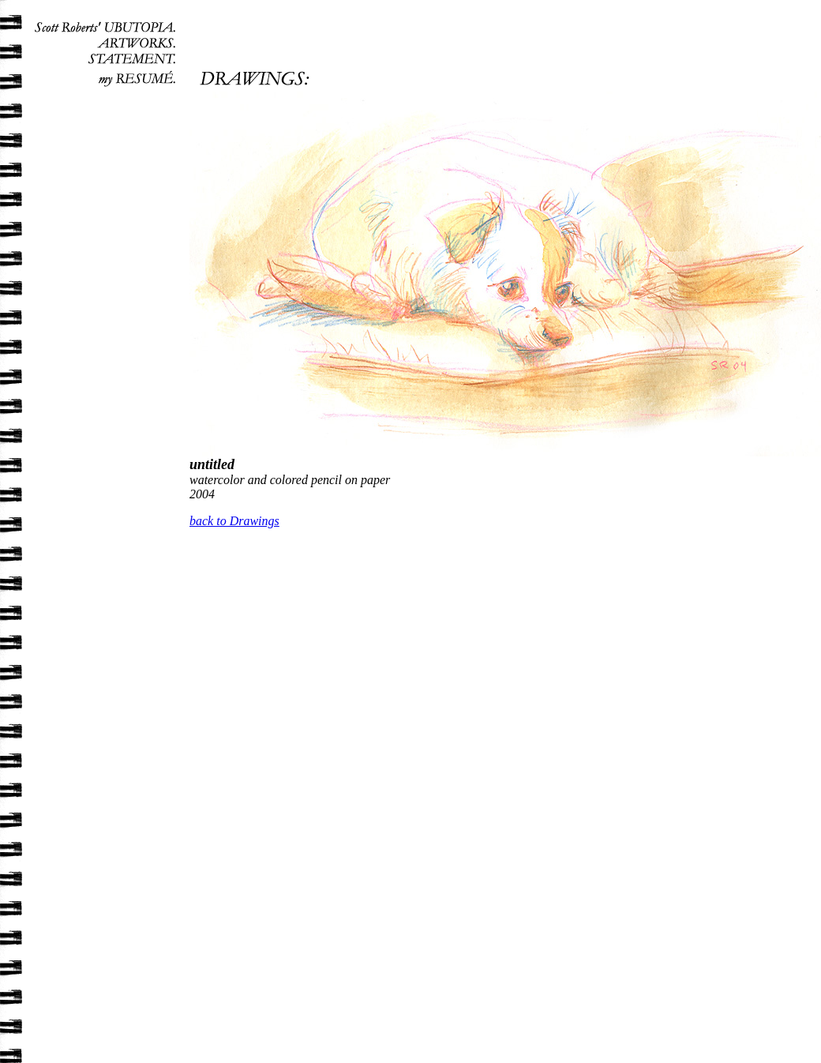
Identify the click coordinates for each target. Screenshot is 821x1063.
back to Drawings (234, 521)
